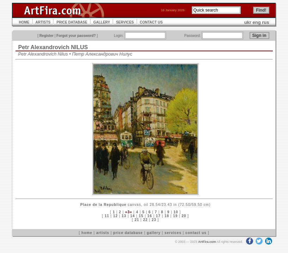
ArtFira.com (207, 242)
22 (145, 220)
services (173, 233)
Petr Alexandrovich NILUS (53, 47)
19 (175, 216)
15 (141, 216)
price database (128, 233)
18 (167, 216)
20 (184, 216)
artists (102, 233)
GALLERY (101, 22)
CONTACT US (151, 22)
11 (107, 216)
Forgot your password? (76, 36)
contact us (196, 233)
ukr (247, 22)
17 (158, 216)
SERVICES (125, 22)
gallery (153, 233)
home (86, 233)
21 (137, 220)
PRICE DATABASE (71, 22)
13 (124, 216)
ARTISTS (43, 22)
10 (175, 212)
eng (257, 22)
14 (132, 216)
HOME (24, 22)
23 (154, 220)
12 (115, 216)
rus (265, 22)
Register (46, 36)
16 (149, 216)
